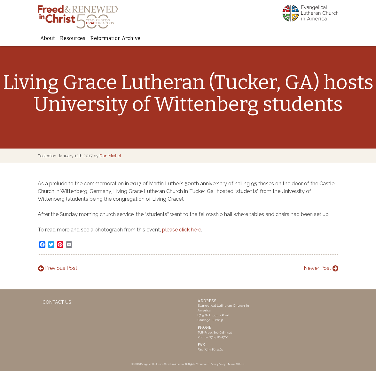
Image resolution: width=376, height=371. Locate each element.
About (47, 38)
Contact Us (57, 302)
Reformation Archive (115, 38)
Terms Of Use (236, 364)
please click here (181, 230)
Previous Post (57, 268)
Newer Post (321, 268)
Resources (72, 38)
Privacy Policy (218, 364)
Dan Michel (110, 155)
